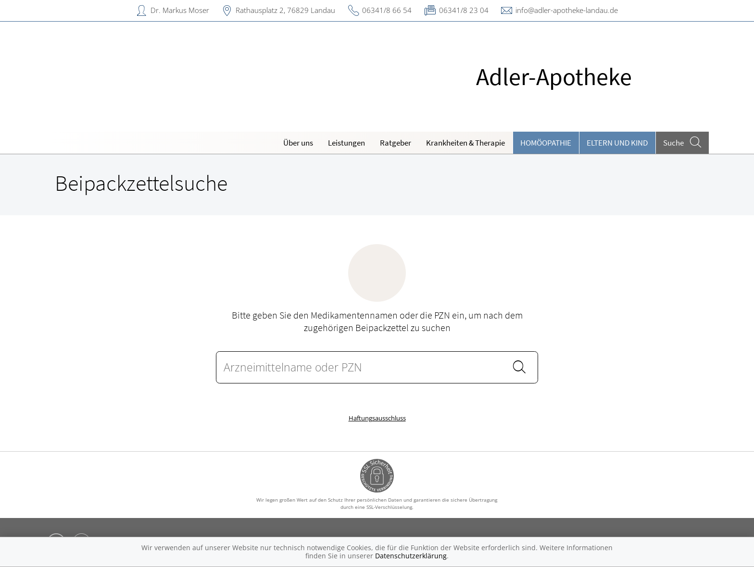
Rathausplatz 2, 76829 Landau (285, 10)
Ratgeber (395, 142)
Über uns (298, 142)
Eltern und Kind (617, 142)
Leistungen (346, 142)
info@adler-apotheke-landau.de (566, 10)
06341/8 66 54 (387, 10)
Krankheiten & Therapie (465, 142)
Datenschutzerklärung (411, 555)
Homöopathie (545, 142)
